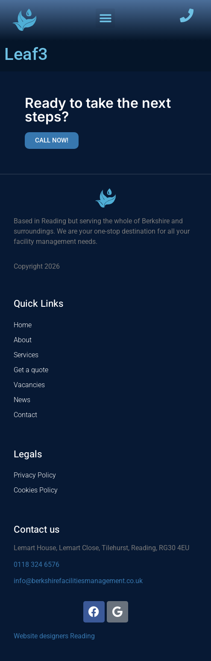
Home (23, 325)
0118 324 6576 (36, 564)
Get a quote (31, 370)
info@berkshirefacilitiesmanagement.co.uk (78, 581)
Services (26, 355)
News (22, 400)
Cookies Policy (36, 490)
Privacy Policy (35, 475)
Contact (25, 415)
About (23, 340)
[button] (105, 18)
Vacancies (29, 385)
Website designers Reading (54, 636)
